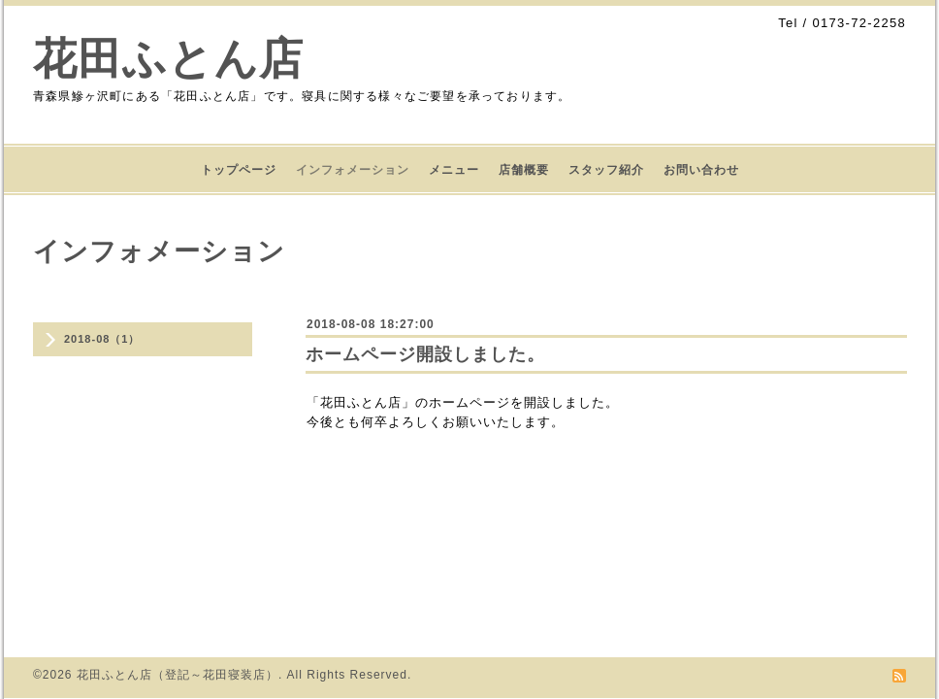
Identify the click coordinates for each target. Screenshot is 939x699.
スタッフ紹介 (606, 170)
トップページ (238, 170)
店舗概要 (524, 170)
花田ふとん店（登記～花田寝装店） (177, 675)
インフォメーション (352, 170)
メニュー (454, 170)
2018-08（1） (102, 339)
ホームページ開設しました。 (425, 354)
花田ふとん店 (168, 58)
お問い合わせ (701, 170)
